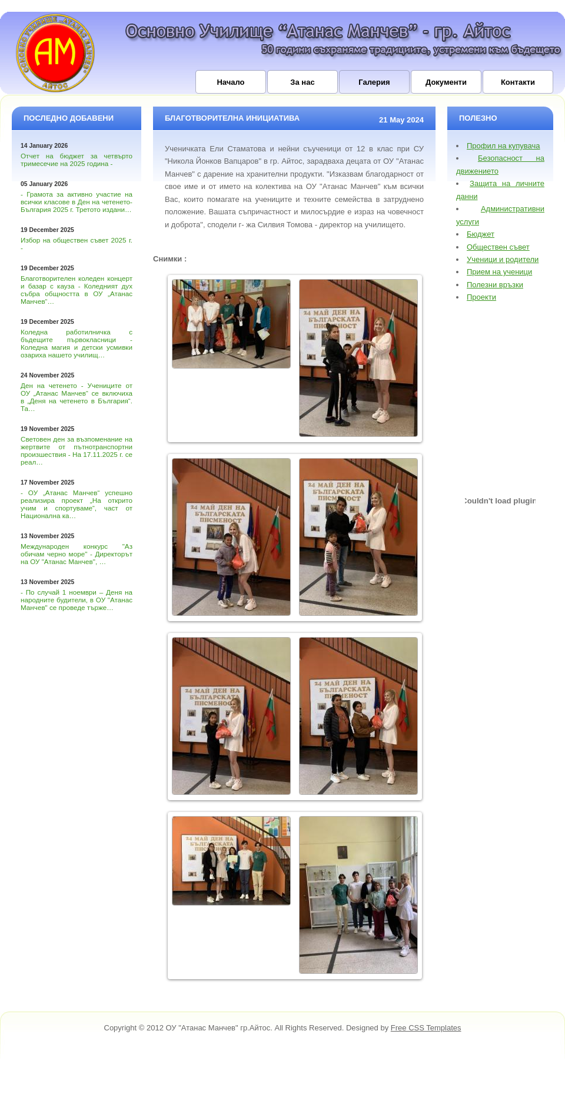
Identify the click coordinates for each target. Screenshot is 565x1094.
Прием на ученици (499, 271)
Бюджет (480, 234)
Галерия (374, 82)
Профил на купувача (503, 145)
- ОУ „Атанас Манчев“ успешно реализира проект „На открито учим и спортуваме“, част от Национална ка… (76, 504)
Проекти (481, 297)
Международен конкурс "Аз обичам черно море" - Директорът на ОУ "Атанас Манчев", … (76, 553)
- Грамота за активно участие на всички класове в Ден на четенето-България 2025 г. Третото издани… (76, 201)
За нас (302, 82)
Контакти (518, 82)
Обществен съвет (498, 247)
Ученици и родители (503, 259)
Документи (446, 82)
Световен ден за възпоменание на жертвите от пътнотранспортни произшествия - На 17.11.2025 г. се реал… (76, 450)
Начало (230, 82)
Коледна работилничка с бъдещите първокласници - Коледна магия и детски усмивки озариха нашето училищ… (76, 343)
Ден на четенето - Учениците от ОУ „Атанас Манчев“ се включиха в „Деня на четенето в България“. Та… (76, 397)
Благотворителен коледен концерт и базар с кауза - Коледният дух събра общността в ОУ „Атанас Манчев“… (76, 289)
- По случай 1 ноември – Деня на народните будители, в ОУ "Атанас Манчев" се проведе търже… (76, 599)
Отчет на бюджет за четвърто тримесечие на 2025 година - (76, 159)
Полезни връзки (495, 284)
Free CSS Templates (426, 1027)
